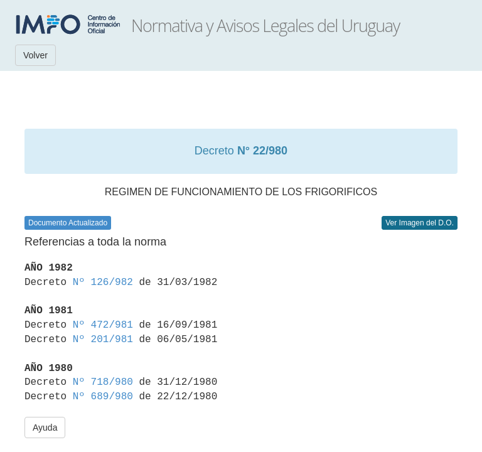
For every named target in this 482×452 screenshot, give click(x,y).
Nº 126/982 (103, 282)
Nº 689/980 (103, 396)
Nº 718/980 (103, 382)
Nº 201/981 (103, 339)
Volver (35, 55)
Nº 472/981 (103, 325)
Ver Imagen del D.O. (419, 222)
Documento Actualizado (67, 222)
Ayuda (45, 427)
